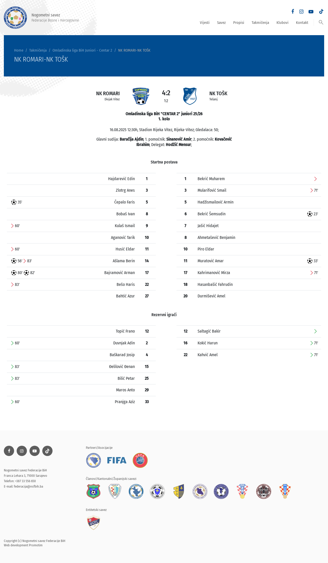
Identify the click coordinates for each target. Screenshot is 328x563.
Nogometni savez (41, 17)
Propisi (238, 22)
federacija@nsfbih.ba (28, 486)
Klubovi (282, 22)
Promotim (36, 545)
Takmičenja (260, 22)
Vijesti (205, 22)
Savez (221, 22)
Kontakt (302, 22)
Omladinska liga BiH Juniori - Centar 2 (82, 50)
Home (18, 50)
